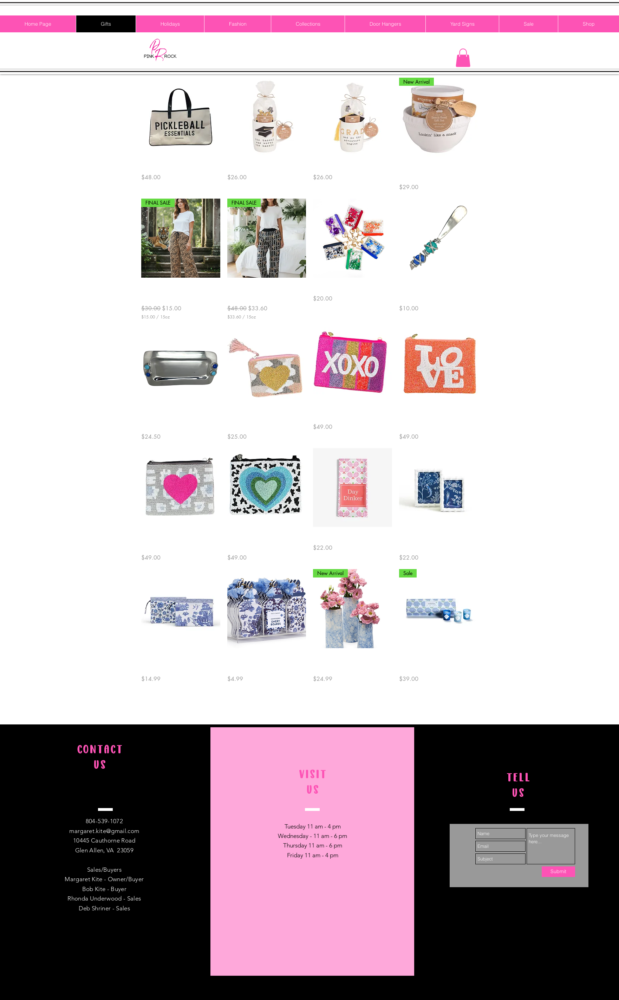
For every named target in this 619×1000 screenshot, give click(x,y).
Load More (309, 703)
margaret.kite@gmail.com (104, 830)
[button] (463, 58)
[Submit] (558, 871)
